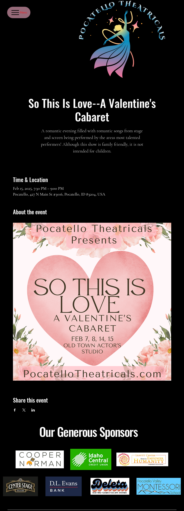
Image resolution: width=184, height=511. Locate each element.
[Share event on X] (24, 410)
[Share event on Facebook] (15, 410)
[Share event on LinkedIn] (33, 410)
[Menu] (18, 12)
